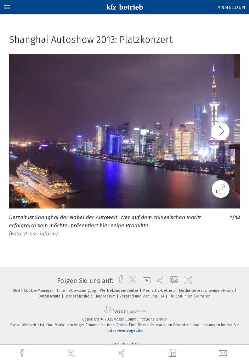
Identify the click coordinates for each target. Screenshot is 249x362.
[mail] (224, 353)
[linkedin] (173, 353)
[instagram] (186, 281)
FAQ (164, 296)
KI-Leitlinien (182, 296)
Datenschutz (50, 296)
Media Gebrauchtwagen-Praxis (206, 290)
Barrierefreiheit (78, 296)
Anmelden (231, 7)
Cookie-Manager (39, 290)
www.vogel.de (130, 330)
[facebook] (23, 353)
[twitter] (72, 353)
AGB (17, 290)
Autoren (203, 296)
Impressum (106, 296)
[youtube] (145, 281)
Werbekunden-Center (120, 290)
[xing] (123, 353)
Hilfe (61, 290)
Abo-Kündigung (83, 290)
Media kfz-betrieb (159, 290)
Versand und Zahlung (138, 296)
